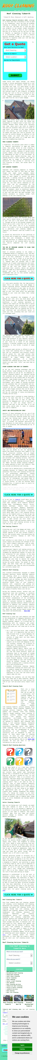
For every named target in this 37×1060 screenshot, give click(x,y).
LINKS (19, 10)
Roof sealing (7, 540)
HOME (15, 10)
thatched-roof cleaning (10, 360)
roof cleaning (25, 174)
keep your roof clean (17, 626)
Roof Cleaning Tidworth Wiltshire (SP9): (15, 20)
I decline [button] (22, 1049)
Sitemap (4, 1045)
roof (12, 369)
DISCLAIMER (32, 10)
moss (17, 154)
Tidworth (17, 499)
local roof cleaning (27, 711)
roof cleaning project (23, 938)
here (4, 934)
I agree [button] (22, 1045)
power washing (29, 710)
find (7, 902)
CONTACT (27, 10)
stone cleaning (27, 713)
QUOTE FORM (31, 739)
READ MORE (27, 610)
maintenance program (21, 83)
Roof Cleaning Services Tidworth (15, 942)
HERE (4, 890)
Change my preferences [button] (22, 1053)
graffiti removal (16, 715)
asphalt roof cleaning (10, 711)
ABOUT (23, 10)
